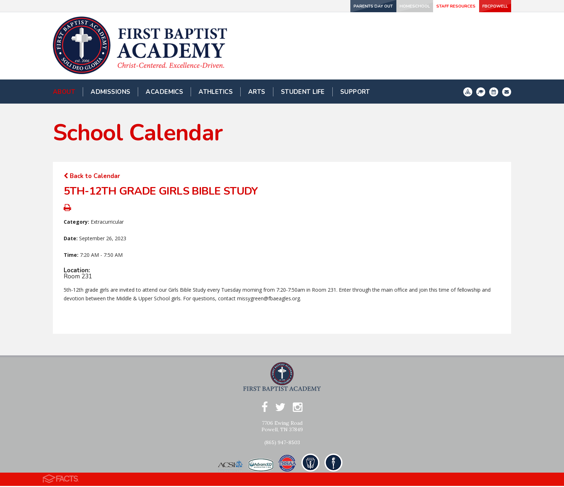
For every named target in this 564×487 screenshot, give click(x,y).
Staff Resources (434, 6)
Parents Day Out (327, 6)
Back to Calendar (92, 176)
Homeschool (380, 6)
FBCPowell (487, 6)
